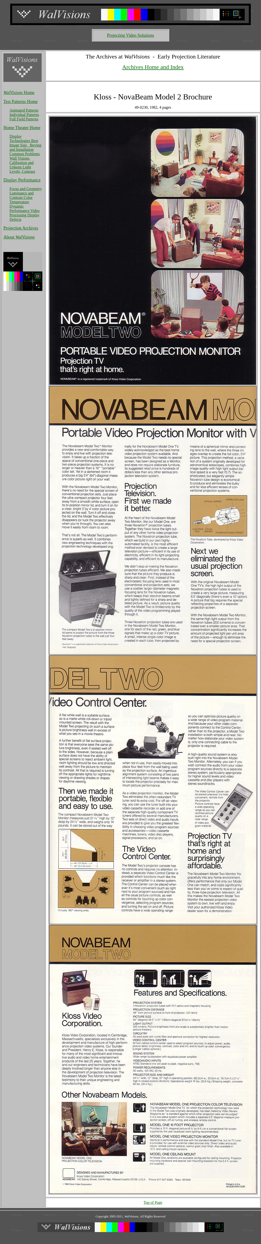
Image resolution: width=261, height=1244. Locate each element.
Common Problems (24, 154)
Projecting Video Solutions (130, 35)
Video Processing (24, 213)
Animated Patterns (23, 110)
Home (19, 92)
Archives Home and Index (153, 67)
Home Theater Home (21, 127)
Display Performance (21, 180)
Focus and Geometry (25, 189)
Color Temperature (21, 199)
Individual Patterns (24, 115)
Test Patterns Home (20, 101)
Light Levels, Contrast (22, 169)
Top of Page (152, 1202)
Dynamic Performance (19, 208)
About (19, 237)
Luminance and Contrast (21, 195)
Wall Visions (19, 158)
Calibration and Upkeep (21, 165)
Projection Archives (20, 228)
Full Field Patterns (23, 119)
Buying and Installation (25, 147)
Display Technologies (20, 138)
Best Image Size (23, 143)
